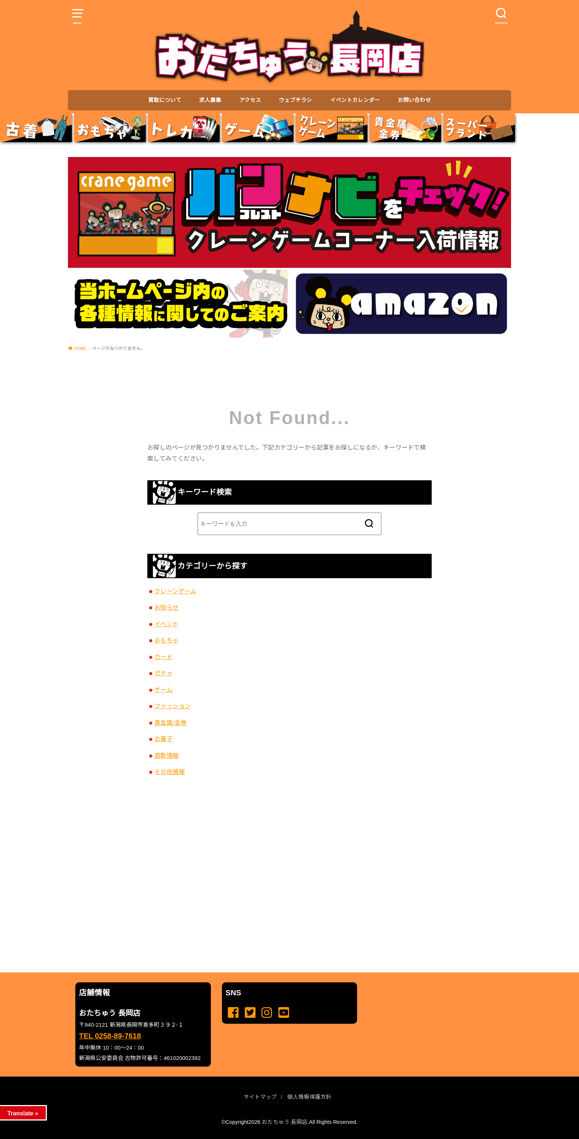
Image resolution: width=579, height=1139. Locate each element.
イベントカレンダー (355, 100)
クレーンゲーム (175, 591)
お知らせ (166, 607)
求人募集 (210, 100)
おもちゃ (166, 640)
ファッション (172, 706)
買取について (164, 100)
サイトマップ (260, 1097)
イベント (166, 624)
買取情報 (166, 755)
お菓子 (163, 739)
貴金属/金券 (170, 722)
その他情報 (169, 771)
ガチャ (163, 673)
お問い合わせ (414, 100)
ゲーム (163, 689)
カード (163, 657)
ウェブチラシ (295, 100)
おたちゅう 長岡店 (285, 1122)
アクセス (250, 100)
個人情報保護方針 (309, 1097)
